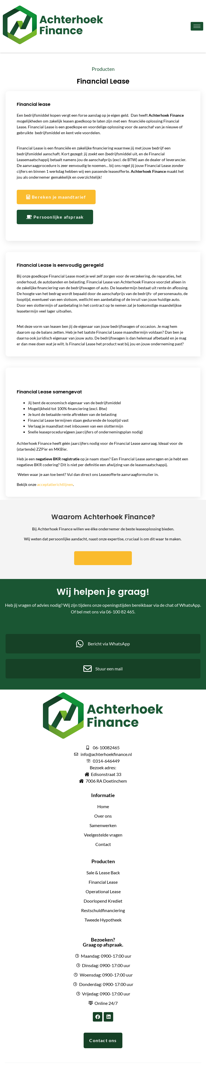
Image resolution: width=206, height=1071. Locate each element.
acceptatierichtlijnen (55, 484)
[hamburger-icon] (197, 26)
